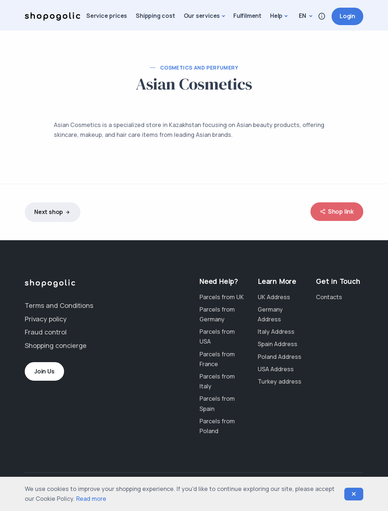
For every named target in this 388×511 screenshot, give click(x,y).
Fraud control (46, 332)
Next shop (52, 212)
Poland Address (279, 357)
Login (347, 16)
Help (276, 16)
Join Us (44, 371)
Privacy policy (46, 318)
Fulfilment (247, 16)
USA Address (276, 369)
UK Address (274, 297)
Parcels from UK (221, 297)
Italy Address (276, 332)
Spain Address (277, 344)
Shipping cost (155, 16)
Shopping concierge (56, 345)
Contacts (329, 297)
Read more (91, 499)
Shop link (337, 212)
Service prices (106, 16)
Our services (202, 16)
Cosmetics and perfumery (199, 67)
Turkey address (279, 381)
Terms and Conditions (59, 305)
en (303, 16)
